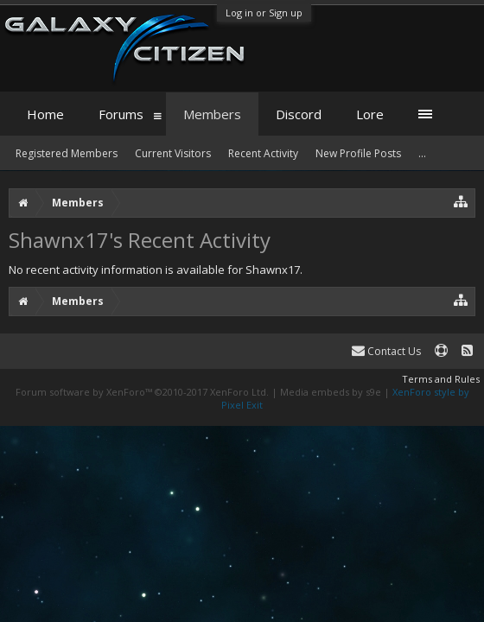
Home (45, 114)
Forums (121, 114)
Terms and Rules (441, 378)
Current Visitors (173, 153)
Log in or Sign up (264, 12)
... (422, 153)
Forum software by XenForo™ (142, 391)
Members (212, 114)
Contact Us (386, 351)
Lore (370, 114)
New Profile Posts (358, 153)
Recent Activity (263, 153)
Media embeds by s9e (330, 391)
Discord (299, 114)
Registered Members (67, 153)
